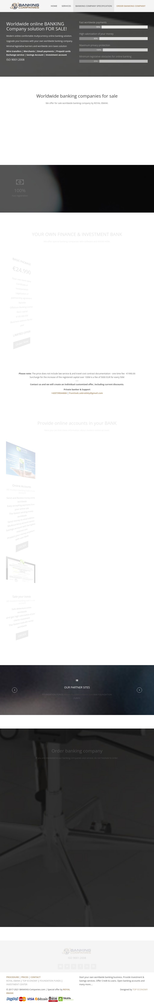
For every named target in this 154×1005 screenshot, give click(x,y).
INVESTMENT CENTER (16, 984)
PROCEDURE (12, 977)
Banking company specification (93, 6)
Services (66, 6)
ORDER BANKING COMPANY (130, 6)
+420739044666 (59, 393)
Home (54, 6)
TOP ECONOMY (29, 980)
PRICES (24, 977)
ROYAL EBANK (13, 980)
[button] (14, 690)
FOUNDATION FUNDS (50, 980)
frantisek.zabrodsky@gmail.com (86, 393)
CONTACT (35, 977)
